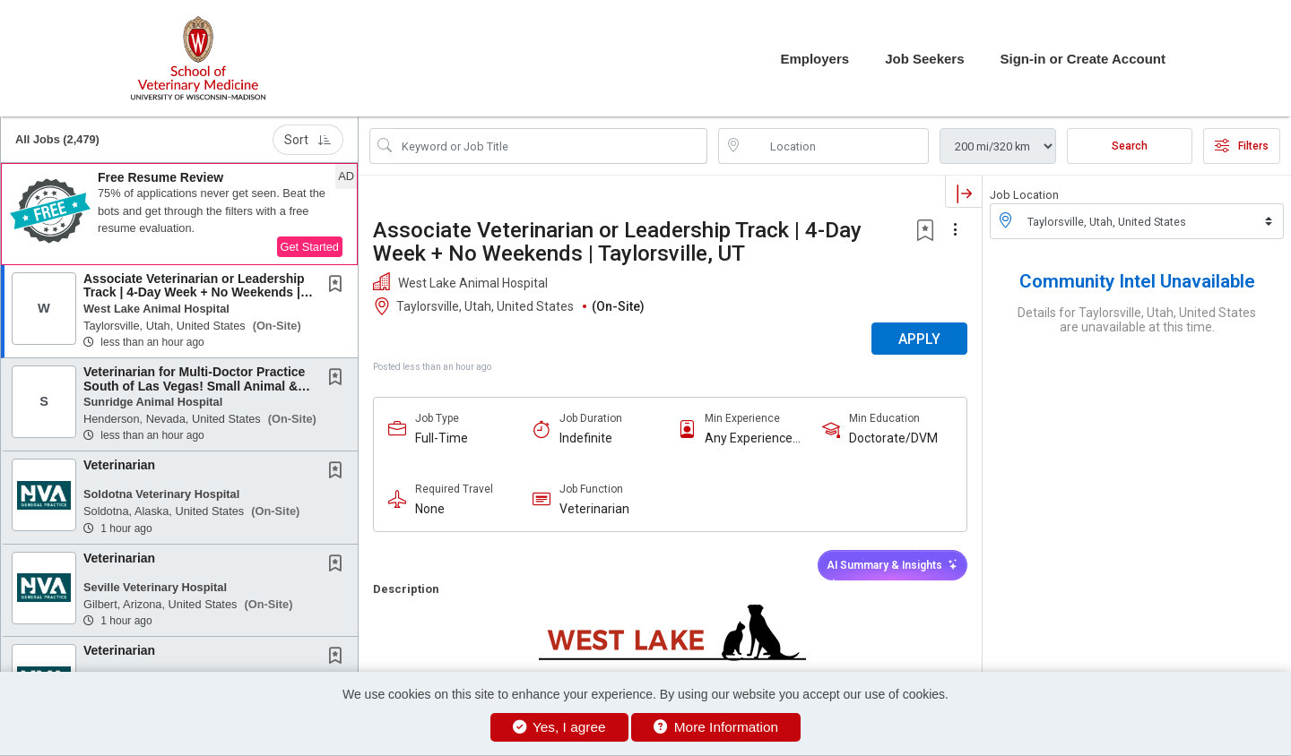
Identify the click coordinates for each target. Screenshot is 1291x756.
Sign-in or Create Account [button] (1083, 58)
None (430, 509)
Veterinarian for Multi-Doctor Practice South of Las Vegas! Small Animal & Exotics (194, 386)
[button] (179, 214)
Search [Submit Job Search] (1130, 146)
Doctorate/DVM (893, 438)
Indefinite (585, 438)
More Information (716, 727)
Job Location (1024, 195)
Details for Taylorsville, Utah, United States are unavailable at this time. (1137, 319)
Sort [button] (308, 140)
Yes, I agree (559, 727)
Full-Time (441, 438)
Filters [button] (1242, 146)
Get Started (310, 246)
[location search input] (836, 146)
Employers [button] (814, 58)
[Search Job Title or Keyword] (550, 146)
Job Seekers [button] (924, 58)
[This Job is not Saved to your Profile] (339, 285)
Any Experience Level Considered (753, 438)
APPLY (919, 339)
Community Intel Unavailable (1137, 281)
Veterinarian (119, 465)
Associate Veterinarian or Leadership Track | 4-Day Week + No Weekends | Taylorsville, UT (194, 292)
